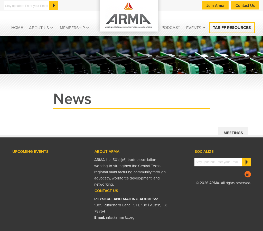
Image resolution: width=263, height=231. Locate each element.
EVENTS (193, 28)
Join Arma (215, 5)
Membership (72, 28)
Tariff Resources (232, 27)
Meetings (233, 132)
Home (17, 27)
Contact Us (245, 5)
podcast (171, 27)
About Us (39, 28)
